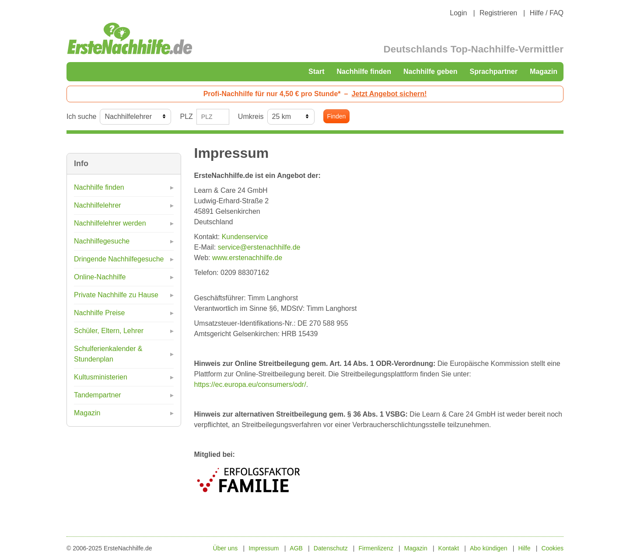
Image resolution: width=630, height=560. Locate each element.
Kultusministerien (100, 377)
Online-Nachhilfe (100, 277)
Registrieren (498, 13)
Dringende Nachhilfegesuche (119, 259)
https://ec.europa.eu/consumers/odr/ (250, 384)
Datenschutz (331, 548)
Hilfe (524, 548)
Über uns (225, 548)
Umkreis (251, 116)
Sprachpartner (494, 71)
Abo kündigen (489, 548)
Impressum (263, 548)
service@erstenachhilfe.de (259, 247)
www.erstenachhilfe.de (247, 257)
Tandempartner (97, 395)
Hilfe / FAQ (547, 13)
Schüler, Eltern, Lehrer (109, 330)
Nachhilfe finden (363, 71)
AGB (296, 548)
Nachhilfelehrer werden (110, 223)
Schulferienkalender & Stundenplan (108, 354)
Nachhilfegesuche (102, 241)
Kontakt (448, 548)
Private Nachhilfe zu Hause (116, 295)
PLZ (186, 116)
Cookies (552, 548)
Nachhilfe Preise (99, 313)
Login (458, 13)
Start (316, 71)
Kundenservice (245, 236)
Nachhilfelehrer (97, 205)
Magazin (543, 71)
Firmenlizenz (376, 548)
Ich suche (81, 116)
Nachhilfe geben (430, 71)
